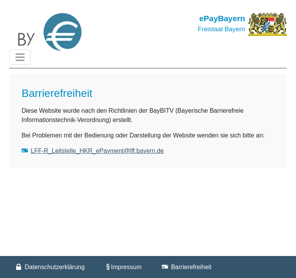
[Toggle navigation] (20, 57)
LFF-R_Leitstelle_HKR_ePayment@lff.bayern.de (97, 150)
